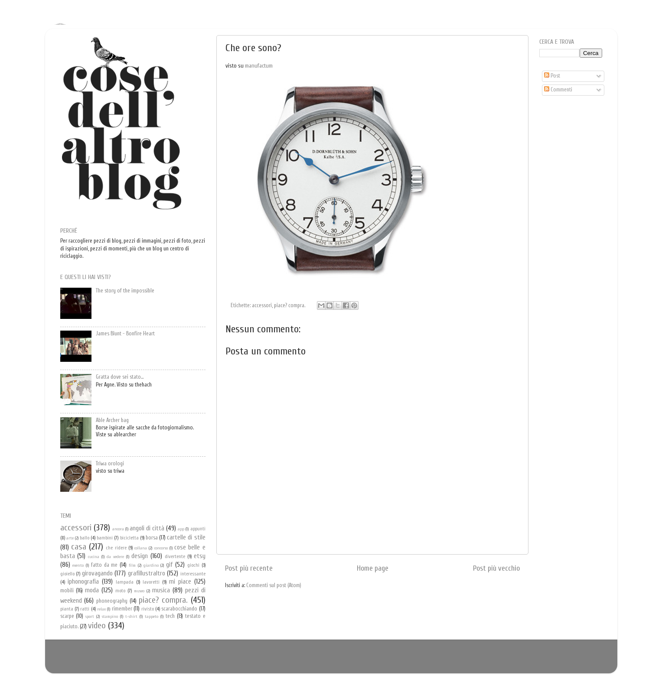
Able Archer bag (112, 420)
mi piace (180, 581)
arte (70, 538)
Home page (372, 568)
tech (170, 616)
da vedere (115, 556)
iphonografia (83, 581)
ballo (84, 538)
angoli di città (147, 528)
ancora (118, 529)
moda (92, 590)
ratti (84, 609)
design (139, 556)
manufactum (259, 65)
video (97, 625)
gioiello (67, 574)
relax (101, 609)
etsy (199, 556)
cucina (93, 556)
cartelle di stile (186, 537)
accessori (262, 305)
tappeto (151, 616)
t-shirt (131, 616)
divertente (175, 556)
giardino (151, 565)
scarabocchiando (179, 609)
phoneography (111, 601)
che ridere (116, 548)
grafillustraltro (146, 573)
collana (140, 548)
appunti (197, 529)
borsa (152, 538)
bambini (105, 538)
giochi (193, 565)
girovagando (97, 573)
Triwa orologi (110, 464)
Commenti (558, 90)
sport (89, 616)
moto (120, 591)
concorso (161, 548)
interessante (192, 574)
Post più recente (249, 568)
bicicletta (129, 538)
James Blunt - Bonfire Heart (125, 334)
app (181, 529)
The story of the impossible (125, 291)
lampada (125, 582)
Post (552, 76)
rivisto (147, 609)
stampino (110, 616)
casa (78, 547)
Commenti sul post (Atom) (273, 585)
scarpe (67, 616)
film (132, 565)
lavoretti (151, 582)
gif (169, 564)
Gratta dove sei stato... (119, 377)
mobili (67, 591)
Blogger (344, 660)
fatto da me (104, 565)
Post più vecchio (496, 568)
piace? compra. (289, 305)
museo (139, 591)
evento (78, 565)
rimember (122, 609)
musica (161, 590)
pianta (66, 609)
